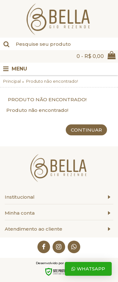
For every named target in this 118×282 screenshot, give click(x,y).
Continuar (86, 130)
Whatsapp (88, 269)
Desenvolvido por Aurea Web (59, 263)
